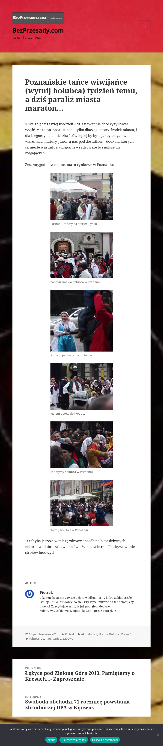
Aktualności (89, 634)
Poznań (126, 634)
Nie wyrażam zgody (73, 739)
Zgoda (51, 739)
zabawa (68, 638)
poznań (45, 638)
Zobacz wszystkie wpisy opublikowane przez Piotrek (77, 611)
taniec (57, 638)
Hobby (103, 634)
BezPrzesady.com (38, 30)
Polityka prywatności (105, 739)
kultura (34, 638)
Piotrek (70, 634)
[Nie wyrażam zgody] (158, 735)
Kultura (114, 634)
